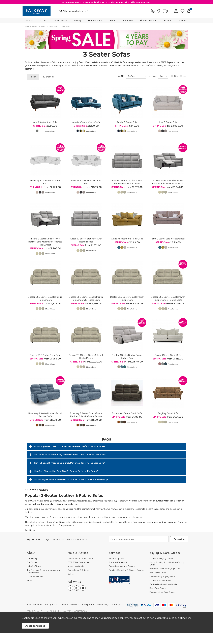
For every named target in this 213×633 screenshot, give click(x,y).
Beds (112, 20)
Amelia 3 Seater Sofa (127, 122)
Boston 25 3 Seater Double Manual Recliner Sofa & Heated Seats (86, 298)
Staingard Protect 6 (118, 562)
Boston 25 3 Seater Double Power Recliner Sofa (127, 298)
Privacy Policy (88, 604)
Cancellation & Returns (78, 570)
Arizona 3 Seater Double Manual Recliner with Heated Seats (127, 182)
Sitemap (116, 604)
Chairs (43, 20)
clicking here (184, 617)
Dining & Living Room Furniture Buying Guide (167, 563)
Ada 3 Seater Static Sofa (45, 122)
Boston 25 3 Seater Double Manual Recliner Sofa (45, 298)
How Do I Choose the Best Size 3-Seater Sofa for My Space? (66, 471)
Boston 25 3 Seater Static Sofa (45, 355)
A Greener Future (35, 576)
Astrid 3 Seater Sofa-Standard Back (168, 238)
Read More (30, 530)
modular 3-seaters (134, 509)
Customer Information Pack (80, 558)
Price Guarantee (34, 604)
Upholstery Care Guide (160, 580)
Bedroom (128, 20)
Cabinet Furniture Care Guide (163, 584)
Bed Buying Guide (158, 572)
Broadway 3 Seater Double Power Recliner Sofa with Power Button (86, 415)
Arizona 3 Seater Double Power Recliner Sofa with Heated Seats (167, 182)
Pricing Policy (51, 604)
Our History (32, 558)
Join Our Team (34, 566)
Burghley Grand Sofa (168, 413)
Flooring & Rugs (148, 20)
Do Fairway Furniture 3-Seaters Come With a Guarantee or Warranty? (71, 479)
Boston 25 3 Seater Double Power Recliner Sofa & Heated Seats (168, 298)
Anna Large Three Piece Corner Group (45, 182)
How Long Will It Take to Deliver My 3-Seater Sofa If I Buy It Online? (69, 446)
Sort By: (132, 76)
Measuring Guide (76, 566)
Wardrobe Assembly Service (122, 566)
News (29, 580)
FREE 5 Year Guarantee (78, 562)
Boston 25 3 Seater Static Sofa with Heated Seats (86, 357)
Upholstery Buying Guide (161, 558)
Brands (167, 20)
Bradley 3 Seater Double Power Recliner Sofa (127, 357)
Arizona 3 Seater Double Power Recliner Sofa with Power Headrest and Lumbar (45, 241)
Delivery (71, 574)
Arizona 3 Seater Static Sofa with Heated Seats (86, 240)
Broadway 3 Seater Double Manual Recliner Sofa (45, 415)
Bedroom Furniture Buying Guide (165, 568)
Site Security (103, 604)
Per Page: (158, 76)
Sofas (29, 20)
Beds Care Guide (158, 588)
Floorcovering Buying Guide (162, 576)
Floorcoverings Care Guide (162, 592)
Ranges (183, 20)
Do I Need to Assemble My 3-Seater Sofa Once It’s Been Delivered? (70, 454)
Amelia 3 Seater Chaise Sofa (86, 122)
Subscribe (179, 539)
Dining (77, 20)
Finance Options (116, 558)
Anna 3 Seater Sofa (168, 122)
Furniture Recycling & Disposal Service (126, 570)
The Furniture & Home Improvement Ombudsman (43, 571)
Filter (33, 76)
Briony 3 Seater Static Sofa (168, 355)
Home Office (95, 20)
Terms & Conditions (69, 604)
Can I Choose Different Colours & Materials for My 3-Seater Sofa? (69, 463)
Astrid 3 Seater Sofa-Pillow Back (127, 238)
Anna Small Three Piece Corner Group (86, 182)
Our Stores (32, 562)
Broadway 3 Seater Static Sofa (127, 413)
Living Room (60, 20)
